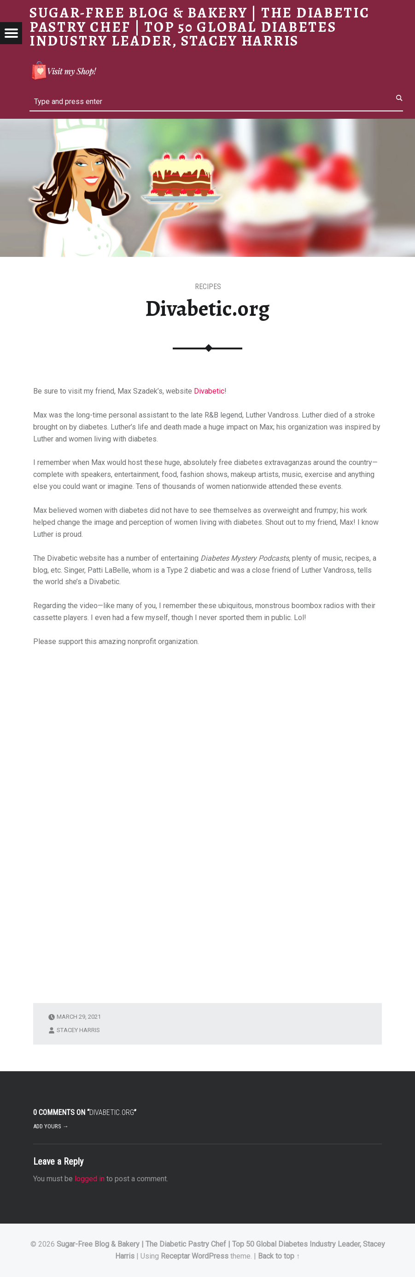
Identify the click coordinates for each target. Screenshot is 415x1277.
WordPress (210, 1256)
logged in (90, 1178)
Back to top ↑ (279, 1256)
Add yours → (51, 1126)
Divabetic (209, 391)
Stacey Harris (78, 1030)
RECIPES (208, 286)
